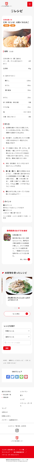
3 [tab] (18, 308)
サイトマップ (6, 452)
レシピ (22, 399)
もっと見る (16, 314)
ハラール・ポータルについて (10, 455)
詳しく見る (23, 259)
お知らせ (5, 412)
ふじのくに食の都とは (8, 449)
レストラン (23, 391)
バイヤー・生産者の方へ (10, 420)
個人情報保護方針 (19, 452)
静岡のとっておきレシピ (16, 360)
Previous (3, 293)
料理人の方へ (6, 416)
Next (31, 293)
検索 (7, 348)
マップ (4, 408)
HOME (5, 360)
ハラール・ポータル (26, 404)
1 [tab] (15, 308)
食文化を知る (6, 391)
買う (21, 395)
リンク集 (21, 449)
